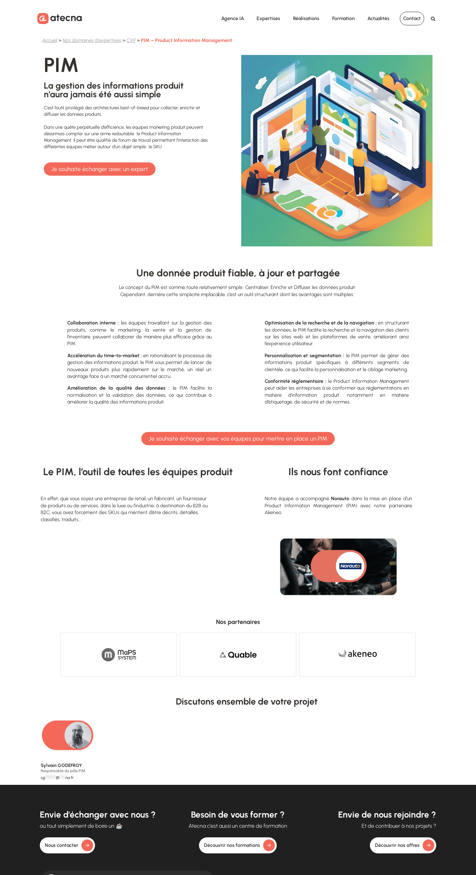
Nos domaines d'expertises (92, 40)
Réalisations (306, 18)
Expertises (268, 18)
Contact (412, 18)
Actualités (378, 18)
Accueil (49, 40)
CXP (131, 40)
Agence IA (232, 18)
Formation (343, 18)
